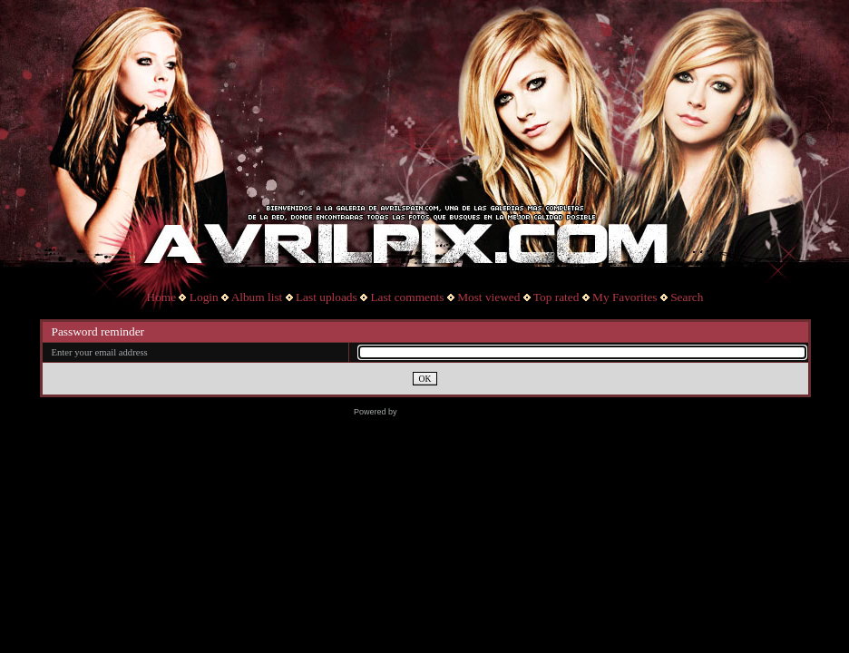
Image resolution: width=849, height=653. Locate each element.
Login (204, 297)
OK (425, 379)
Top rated (556, 297)
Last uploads (326, 297)
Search (686, 297)
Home (162, 297)
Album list (257, 297)
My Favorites (624, 297)
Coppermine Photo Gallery (447, 411)
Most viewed (488, 297)
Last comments (407, 297)
